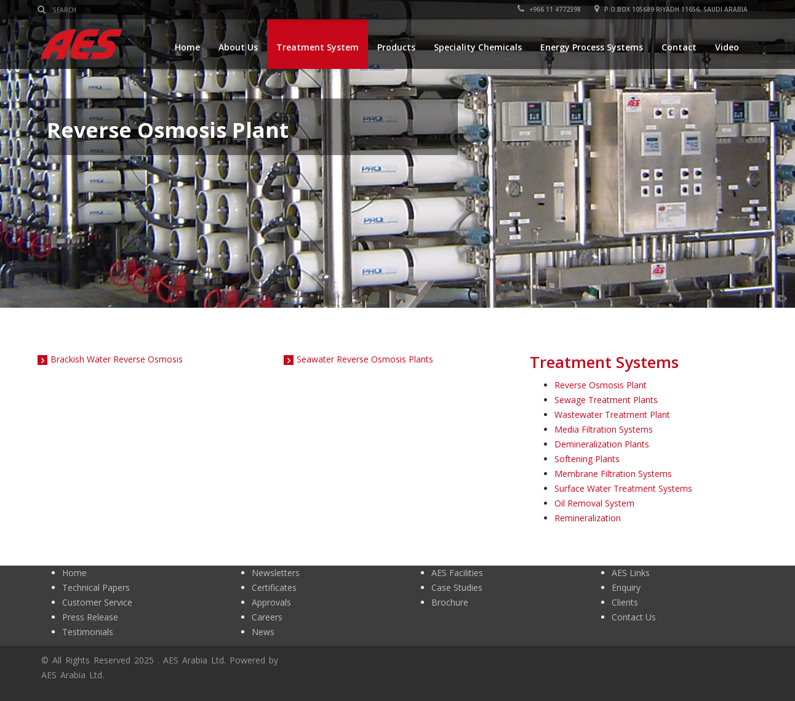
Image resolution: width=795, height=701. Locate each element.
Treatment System (317, 47)
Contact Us (634, 617)
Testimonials (87, 632)
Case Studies (456, 587)
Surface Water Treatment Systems (623, 488)
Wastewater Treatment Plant (612, 414)
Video (727, 47)
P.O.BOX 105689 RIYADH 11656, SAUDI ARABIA (671, 9)
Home (187, 47)
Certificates (274, 587)
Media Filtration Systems (603, 429)
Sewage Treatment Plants (606, 400)
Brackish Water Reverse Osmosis (116, 359)
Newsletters (276, 573)
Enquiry (626, 587)
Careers (267, 617)
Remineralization (587, 518)
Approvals (271, 602)
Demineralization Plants (601, 444)
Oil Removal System (594, 503)
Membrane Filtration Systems (613, 473)
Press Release (90, 617)
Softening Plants (587, 459)
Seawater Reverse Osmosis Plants (365, 359)
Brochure (449, 602)
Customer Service (97, 602)
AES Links (631, 573)
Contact (679, 47)
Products (396, 47)
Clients (625, 602)
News (263, 632)
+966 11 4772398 (549, 9)
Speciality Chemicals (478, 47)
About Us (238, 47)
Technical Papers (96, 587)
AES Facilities (457, 573)
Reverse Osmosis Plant (600, 385)
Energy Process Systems (591, 47)
